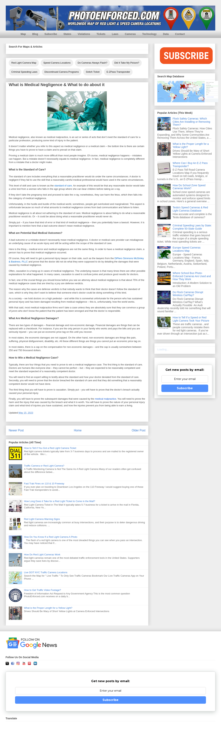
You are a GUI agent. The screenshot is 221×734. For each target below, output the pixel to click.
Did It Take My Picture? (126, 62)
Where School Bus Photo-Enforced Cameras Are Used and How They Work (192, 276)
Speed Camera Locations (57, 62)
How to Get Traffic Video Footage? (42, 590)
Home (78, 430)
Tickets (101, 34)
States (67, 34)
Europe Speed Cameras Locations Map (187, 249)
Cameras (130, 34)
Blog (35, 34)
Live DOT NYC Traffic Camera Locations (45, 572)
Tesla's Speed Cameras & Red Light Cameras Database (190, 209)
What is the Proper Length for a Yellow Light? (48, 607)
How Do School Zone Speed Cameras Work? (189, 187)
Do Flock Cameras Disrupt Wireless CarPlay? (188, 294)
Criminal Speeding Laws (24, 71)
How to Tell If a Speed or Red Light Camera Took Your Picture (191, 319)
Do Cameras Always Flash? (92, 62)
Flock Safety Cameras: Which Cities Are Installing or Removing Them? (191, 121)
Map (23, 34)
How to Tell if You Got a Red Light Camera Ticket (50, 448)
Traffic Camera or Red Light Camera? (44, 465)
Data (166, 34)
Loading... (163, 349)
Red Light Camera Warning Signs (42, 519)
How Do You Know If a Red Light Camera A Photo (50, 536)
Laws (115, 34)
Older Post (138, 430)
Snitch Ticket (93, 71)
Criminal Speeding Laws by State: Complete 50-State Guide (192, 227)
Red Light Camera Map (23, 62)
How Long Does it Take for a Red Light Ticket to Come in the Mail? (59, 501)
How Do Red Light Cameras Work (42, 554)
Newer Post (16, 430)
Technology (149, 34)
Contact (180, 34)
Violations (84, 34)
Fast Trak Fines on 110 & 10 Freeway (44, 483)
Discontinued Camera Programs (61, 71)
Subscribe (50, 34)
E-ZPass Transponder (118, 71)
